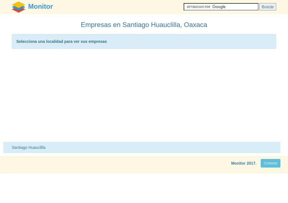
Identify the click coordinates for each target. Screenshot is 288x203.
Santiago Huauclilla (29, 147)
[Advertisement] (144, 96)
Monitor (238, 163)
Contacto (270, 163)
